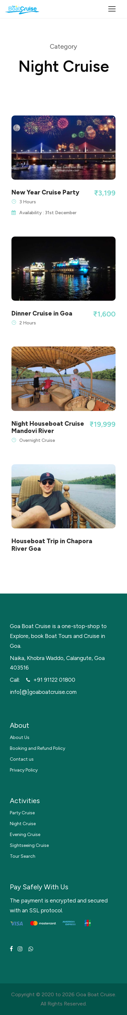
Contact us (22, 759)
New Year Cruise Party (45, 192)
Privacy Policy (24, 770)
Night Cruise (23, 823)
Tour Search (22, 856)
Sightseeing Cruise (29, 845)
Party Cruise (22, 813)
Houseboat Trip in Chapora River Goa (51, 544)
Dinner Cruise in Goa (41, 313)
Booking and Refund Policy (37, 748)
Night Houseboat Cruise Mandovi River (47, 427)
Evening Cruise (25, 834)
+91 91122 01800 (54, 679)
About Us (19, 737)
